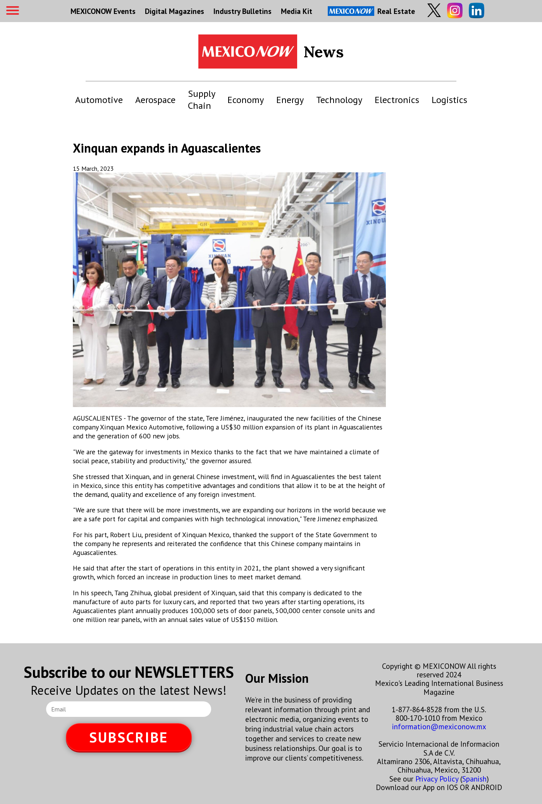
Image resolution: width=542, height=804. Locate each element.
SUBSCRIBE (128, 737)
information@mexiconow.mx (439, 726)
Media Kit (296, 11)
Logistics (449, 100)
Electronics (397, 100)
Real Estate (371, 11)
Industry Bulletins (242, 11)
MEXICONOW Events (103, 11)
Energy (290, 100)
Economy (245, 100)
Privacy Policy (436, 778)
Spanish (474, 778)
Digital (174, 11)
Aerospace (155, 100)
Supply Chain (201, 100)
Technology (339, 100)
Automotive (99, 100)
